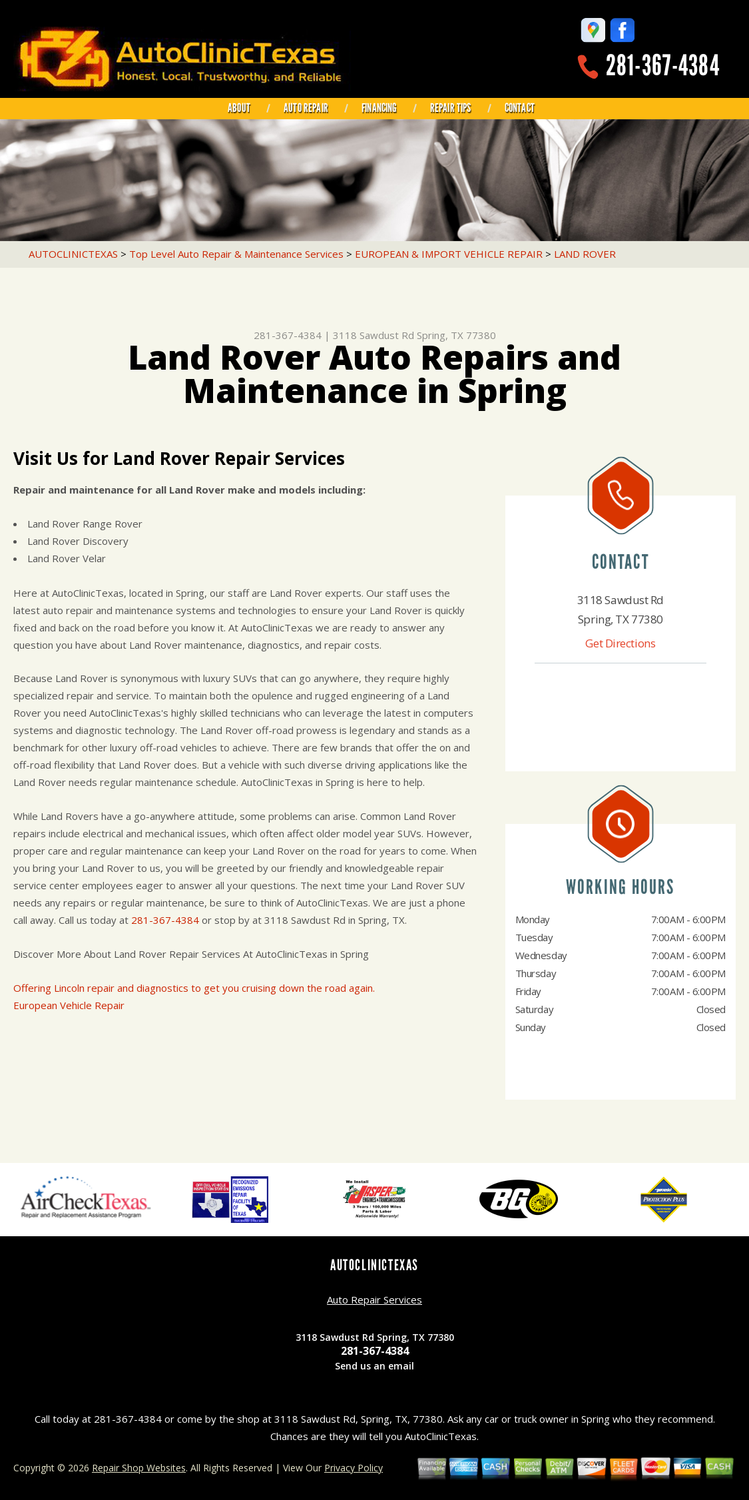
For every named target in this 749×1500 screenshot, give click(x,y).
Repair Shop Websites (139, 1467)
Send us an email (374, 1365)
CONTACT (520, 108)
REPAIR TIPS (450, 108)
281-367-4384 (663, 66)
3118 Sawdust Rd (373, 335)
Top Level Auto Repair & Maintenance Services (236, 253)
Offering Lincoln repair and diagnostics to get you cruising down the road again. (194, 987)
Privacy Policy (353, 1467)
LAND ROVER (585, 253)
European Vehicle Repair (69, 1005)
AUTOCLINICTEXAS (73, 253)
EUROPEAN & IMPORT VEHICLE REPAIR (449, 253)
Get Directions (620, 643)
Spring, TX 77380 (456, 335)
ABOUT (239, 108)
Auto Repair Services (374, 1299)
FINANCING (379, 108)
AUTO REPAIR (306, 108)
